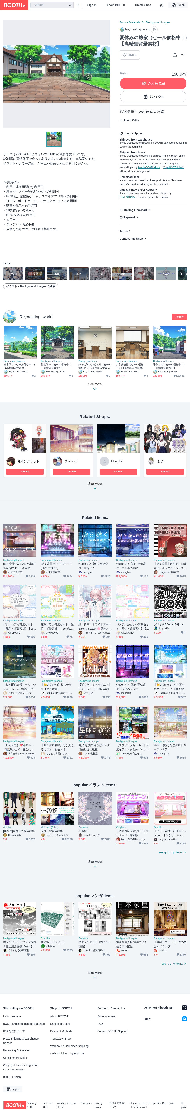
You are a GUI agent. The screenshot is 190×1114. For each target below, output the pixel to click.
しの (161, 461)
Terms (124, 231)
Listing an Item (12, 1016)
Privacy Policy (98, 1105)
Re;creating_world (35, 316)
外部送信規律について (117, 1105)
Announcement (106, 1016)
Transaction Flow (60, 1038)
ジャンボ (70, 461)
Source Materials (130, 22)
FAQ (100, 1023)
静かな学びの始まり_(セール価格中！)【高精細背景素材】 (94, 366)
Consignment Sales (15, 1057)
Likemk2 (117, 461)
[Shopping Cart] (161, 5)
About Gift (130, 120)
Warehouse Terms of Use (66, 1105)
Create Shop (143, 5)
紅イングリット (28, 461)
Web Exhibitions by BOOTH (67, 1053)
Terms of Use (47, 1105)
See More (95, 487)
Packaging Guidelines (16, 1050)
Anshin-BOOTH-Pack (149, 167)
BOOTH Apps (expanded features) (24, 1023)
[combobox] (52, 5)
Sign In (92, 5)
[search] (69, 5)
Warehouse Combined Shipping (69, 1046)
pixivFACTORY (127, 197)
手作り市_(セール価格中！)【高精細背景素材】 (168, 366)
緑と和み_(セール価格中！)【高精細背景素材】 (56, 366)
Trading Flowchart (135, 210)
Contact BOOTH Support (112, 1031)
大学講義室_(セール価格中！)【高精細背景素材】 (130, 366)
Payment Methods (61, 1031)
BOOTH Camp (12, 1076)
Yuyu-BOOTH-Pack (173, 167)
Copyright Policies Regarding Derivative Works (20, 1067)
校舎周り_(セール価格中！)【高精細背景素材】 (19, 366)
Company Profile (31, 1105)
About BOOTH (115, 5)
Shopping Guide (60, 1023)
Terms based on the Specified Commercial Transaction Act (152, 1105)
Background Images (158, 22)
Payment (129, 217)
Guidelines (86, 1103)
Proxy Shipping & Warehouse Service (21, 1041)
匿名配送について (14, 1031)
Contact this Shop (131, 238)
